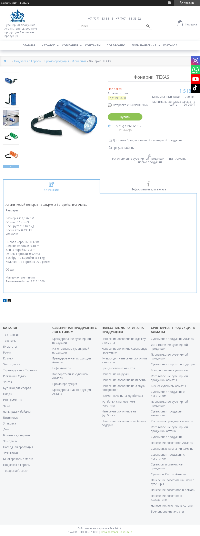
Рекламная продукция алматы (172, 421)
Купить (125, 117)
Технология (11, 335)
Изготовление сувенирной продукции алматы (169, 378)
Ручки (7, 352)
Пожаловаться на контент (116, 532)
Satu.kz (118, 528)
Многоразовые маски (18, 459)
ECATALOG (170, 45)
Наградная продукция (18, 447)
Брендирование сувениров (169, 370)
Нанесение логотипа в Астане (172, 505)
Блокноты (10, 346)
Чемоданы (10, 441)
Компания (70, 45)
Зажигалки (10, 453)
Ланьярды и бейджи (17, 411)
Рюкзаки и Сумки (14, 376)
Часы (6, 406)
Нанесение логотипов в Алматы (173, 490)
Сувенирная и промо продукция (173, 364)
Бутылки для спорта (17, 388)
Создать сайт (9, 2)
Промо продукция (64, 384)
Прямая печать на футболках (122, 396)
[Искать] (147, 26)
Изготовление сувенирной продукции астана (169, 429)
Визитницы (10, 417)
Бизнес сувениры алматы (168, 386)
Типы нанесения (143, 45)
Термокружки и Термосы (20, 370)
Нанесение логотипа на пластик (124, 380)
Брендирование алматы (167, 511)
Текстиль (9, 341)
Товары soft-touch (15, 471)
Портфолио (116, 45)
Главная (29, 45)
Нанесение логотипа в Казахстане (166, 498)
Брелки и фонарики (16, 435)
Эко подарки (11, 364)
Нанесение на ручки (115, 374)
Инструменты (12, 400)
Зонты (7, 382)
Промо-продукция (56, 61)
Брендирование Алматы (118, 368)
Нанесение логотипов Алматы (172, 443)
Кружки (8, 358)
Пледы (7, 394)
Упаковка (9, 423)
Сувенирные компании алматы (172, 449)
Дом (6, 429)
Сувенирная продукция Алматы (172, 339)
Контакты (93, 45)
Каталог (48, 45)
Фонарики (79, 61)
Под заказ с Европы (27, 61)
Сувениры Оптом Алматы (168, 474)
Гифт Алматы (61, 368)
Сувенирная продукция (166, 437)
